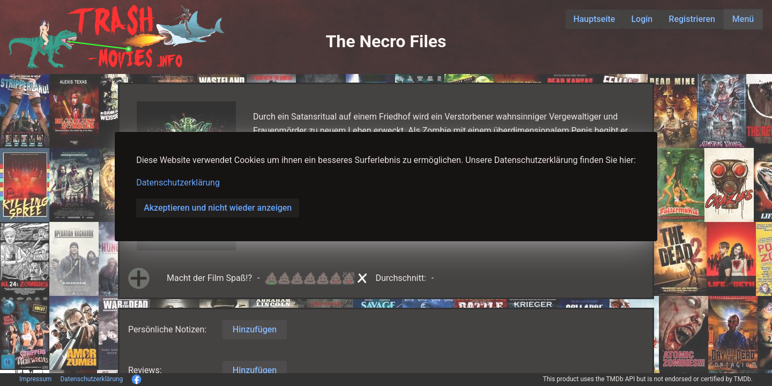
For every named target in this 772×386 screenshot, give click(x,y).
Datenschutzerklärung (178, 182)
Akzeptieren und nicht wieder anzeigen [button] (218, 208)
